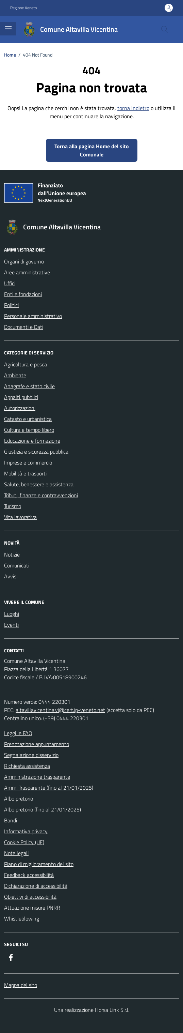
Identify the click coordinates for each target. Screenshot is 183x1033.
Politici (11, 305)
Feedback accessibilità (29, 875)
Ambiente (15, 375)
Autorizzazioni (19, 408)
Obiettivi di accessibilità (30, 897)
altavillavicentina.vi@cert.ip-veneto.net (60, 710)
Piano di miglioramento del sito (38, 864)
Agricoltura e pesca (25, 364)
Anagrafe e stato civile (29, 386)
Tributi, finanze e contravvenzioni (41, 495)
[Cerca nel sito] (164, 29)
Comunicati (16, 565)
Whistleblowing (21, 918)
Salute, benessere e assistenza (38, 484)
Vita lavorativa (20, 517)
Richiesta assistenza (27, 766)
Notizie (12, 554)
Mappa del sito (20, 985)
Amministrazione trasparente (37, 777)
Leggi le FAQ (18, 733)
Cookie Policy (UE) (24, 842)
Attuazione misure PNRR (32, 907)
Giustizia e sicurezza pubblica (36, 451)
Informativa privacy (26, 831)
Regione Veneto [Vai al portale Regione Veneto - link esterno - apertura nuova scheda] (23, 8)
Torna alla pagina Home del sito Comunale (91, 150)
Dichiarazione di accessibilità (35, 886)
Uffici (9, 283)
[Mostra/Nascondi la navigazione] (8, 29)
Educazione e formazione (32, 441)
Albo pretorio (18, 798)
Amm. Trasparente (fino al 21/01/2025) (48, 788)
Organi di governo (24, 261)
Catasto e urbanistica (28, 419)
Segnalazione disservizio (31, 755)
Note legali (16, 853)
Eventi (11, 625)
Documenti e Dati (23, 327)
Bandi (10, 820)
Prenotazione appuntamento (36, 744)
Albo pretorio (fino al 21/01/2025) (42, 809)
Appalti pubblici (21, 397)
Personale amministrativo (33, 316)
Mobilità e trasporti (25, 473)
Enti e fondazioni (23, 294)
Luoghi (11, 614)
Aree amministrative (27, 272)
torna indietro (133, 108)
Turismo (12, 506)
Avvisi (10, 576)
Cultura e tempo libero (29, 430)
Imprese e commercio (28, 462)
